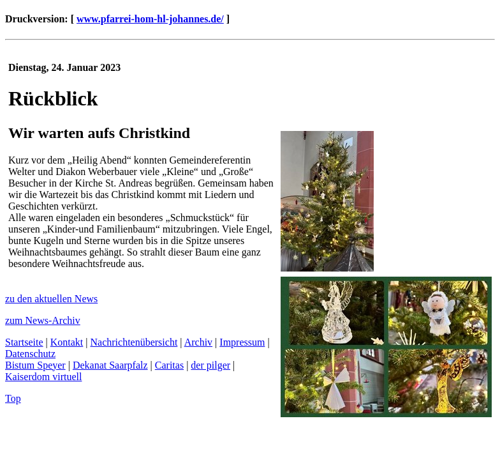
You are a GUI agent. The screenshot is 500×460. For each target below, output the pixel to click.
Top (13, 398)
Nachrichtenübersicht (134, 342)
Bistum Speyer (35, 365)
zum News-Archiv (42, 320)
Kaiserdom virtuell (43, 376)
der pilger (210, 365)
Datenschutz (30, 353)
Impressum (242, 342)
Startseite (24, 342)
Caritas (169, 365)
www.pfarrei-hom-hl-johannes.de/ (150, 18)
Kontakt (67, 342)
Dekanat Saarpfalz (110, 365)
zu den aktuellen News (51, 298)
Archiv (198, 342)
